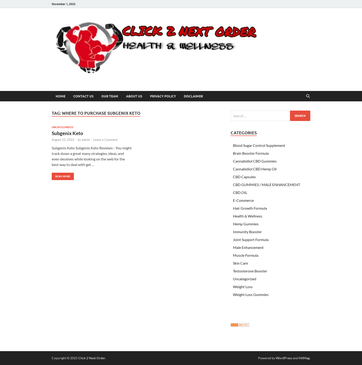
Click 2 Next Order (91, 358)
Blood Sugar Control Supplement (259, 145)
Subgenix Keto (67, 133)
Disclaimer (193, 96)
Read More (61, 175)
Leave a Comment (105, 140)
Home (60, 96)
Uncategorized (62, 127)
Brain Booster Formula (251, 153)
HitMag (304, 358)
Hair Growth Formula (250, 208)
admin (86, 140)
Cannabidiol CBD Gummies (255, 161)
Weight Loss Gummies (250, 294)
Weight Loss (243, 286)
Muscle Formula (245, 255)
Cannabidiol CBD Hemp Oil (255, 169)
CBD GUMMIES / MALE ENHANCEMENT (266, 184)
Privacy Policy (163, 96)
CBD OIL (240, 192)
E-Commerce (243, 200)
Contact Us (83, 96)
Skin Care (240, 263)
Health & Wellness (247, 216)
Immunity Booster (247, 231)
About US (134, 96)
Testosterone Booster (250, 271)
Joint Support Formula (250, 239)
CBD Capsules (244, 177)
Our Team (109, 96)
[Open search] (308, 96)
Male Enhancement (248, 247)
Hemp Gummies (246, 224)
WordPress (284, 358)
